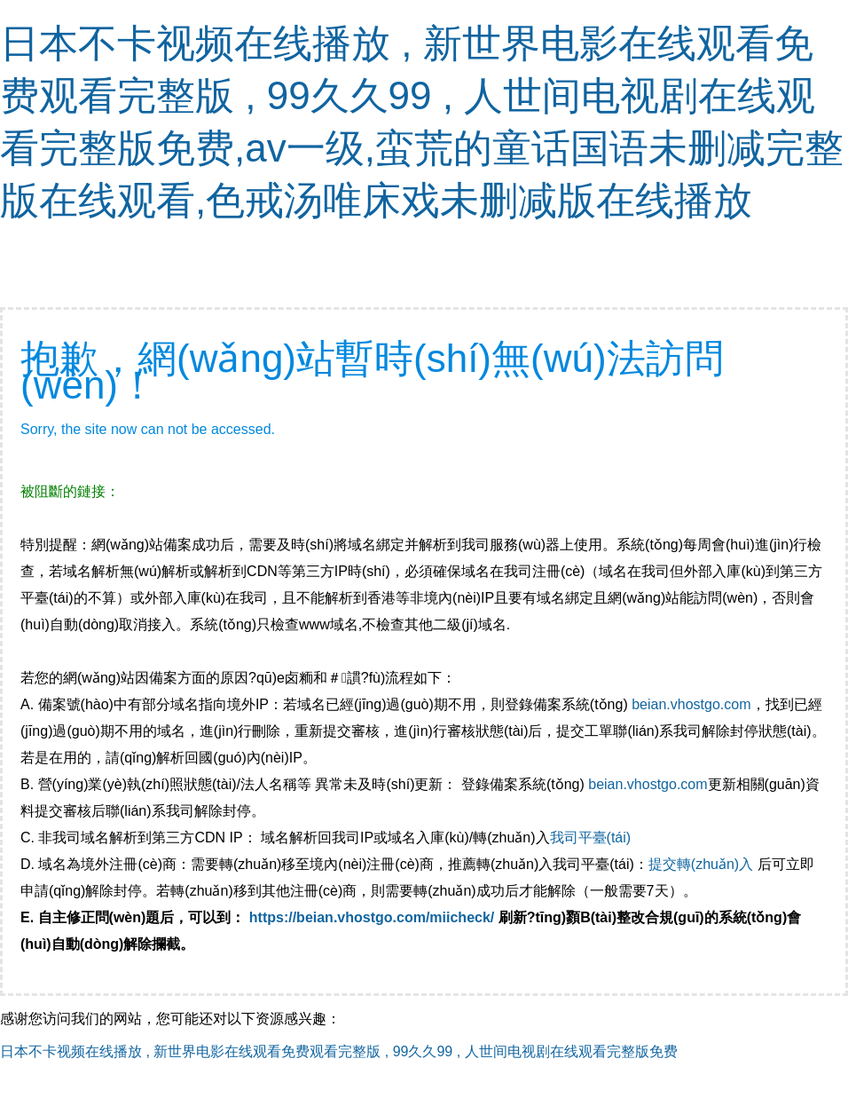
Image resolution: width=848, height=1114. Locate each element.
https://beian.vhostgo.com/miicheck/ (372, 917)
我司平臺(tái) (592, 837)
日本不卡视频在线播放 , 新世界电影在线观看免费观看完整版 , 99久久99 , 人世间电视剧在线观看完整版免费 (339, 1051)
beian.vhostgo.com (691, 704)
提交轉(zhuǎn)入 (700, 864)
